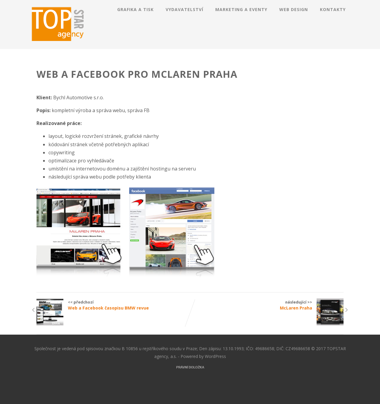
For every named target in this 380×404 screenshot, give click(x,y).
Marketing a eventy (241, 9)
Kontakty (333, 9)
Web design (293, 9)
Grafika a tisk (135, 9)
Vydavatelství (184, 9)
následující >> (267, 305)
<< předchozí (113, 305)
